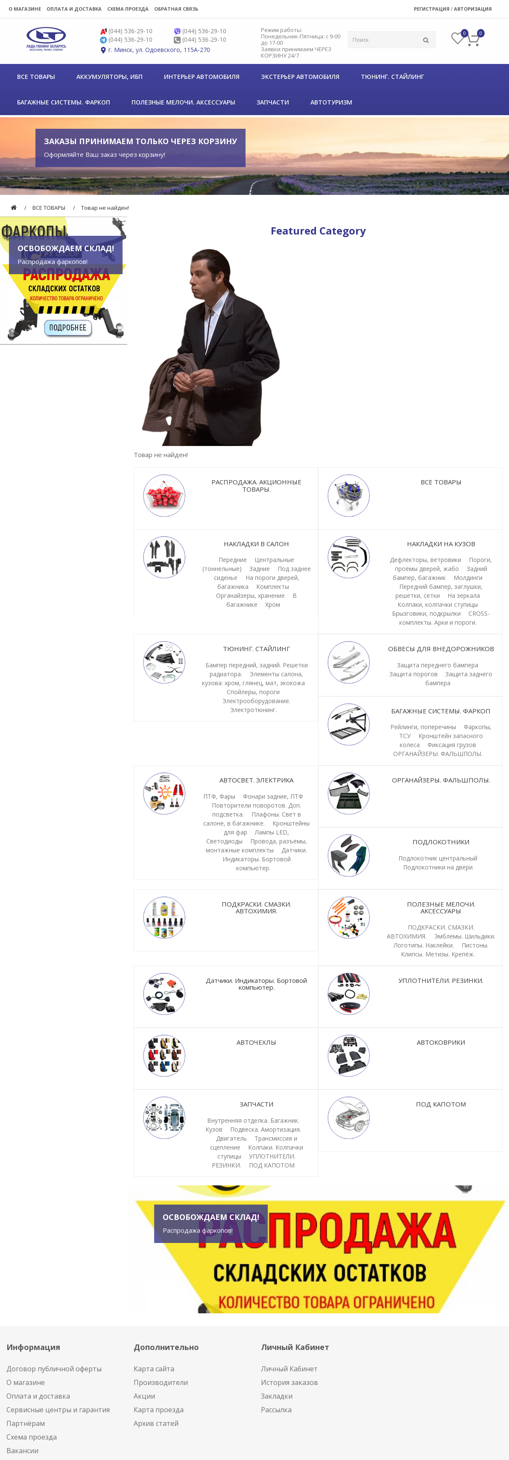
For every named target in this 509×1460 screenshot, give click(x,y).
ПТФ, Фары (219, 796)
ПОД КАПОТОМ (272, 1165)
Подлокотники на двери (438, 867)
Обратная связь (176, 9)
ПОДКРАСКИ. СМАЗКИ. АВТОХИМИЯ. (256, 907)
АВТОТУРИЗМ (331, 102)
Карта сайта (154, 1368)
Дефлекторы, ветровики (425, 560)
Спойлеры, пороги (253, 692)
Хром (272, 604)
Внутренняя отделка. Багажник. (253, 1120)
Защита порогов (413, 674)
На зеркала (464, 595)
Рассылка (276, 1409)
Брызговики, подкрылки (426, 613)
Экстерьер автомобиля (300, 76)
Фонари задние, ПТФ (273, 796)
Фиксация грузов (451, 745)
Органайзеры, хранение (250, 595)
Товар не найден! (105, 207)
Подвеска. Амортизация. (265, 1129)
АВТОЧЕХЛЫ (256, 1042)
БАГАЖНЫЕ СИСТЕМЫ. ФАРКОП (63, 102)
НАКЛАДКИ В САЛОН (256, 543)
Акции (144, 1396)
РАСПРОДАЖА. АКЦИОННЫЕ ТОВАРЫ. (256, 485)
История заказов (289, 1382)
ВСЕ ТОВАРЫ (36, 76)
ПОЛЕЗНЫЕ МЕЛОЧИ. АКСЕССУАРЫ (183, 102)
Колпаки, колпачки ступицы (438, 604)
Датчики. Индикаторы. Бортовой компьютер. (264, 859)
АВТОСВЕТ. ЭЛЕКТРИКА (256, 780)
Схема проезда (128, 9)
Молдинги (468, 578)
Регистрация (432, 9)
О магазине (25, 9)
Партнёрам (25, 1423)
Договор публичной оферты (54, 1368)
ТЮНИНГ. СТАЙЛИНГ (392, 76)
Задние (259, 569)
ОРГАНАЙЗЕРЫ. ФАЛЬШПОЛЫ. (438, 754)
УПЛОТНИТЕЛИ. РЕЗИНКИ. (440, 980)
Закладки (277, 1396)
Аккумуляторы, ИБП (109, 76)
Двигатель (231, 1138)
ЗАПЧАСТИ (273, 102)
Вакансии (22, 1450)
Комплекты (272, 586)
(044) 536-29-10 (130, 31)
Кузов (213, 1129)
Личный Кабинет (289, 1368)
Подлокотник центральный (437, 858)
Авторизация (473, 9)
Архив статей (156, 1423)
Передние (233, 560)
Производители (161, 1382)
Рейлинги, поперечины (423, 727)
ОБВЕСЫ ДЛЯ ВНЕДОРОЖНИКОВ (441, 648)
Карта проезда (159, 1409)
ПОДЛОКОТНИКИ (440, 841)
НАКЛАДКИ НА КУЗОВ (441, 543)
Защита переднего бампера (437, 665)
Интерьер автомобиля (202, 76)
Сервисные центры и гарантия (58, 1409)
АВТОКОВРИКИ (441, 1042)
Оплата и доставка (74, 9)
